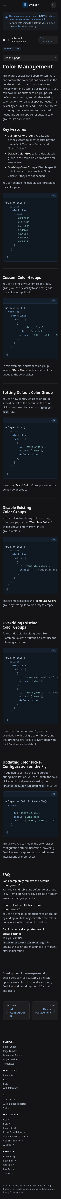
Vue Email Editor (13, 1140)
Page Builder (10, 1051)
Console (9, 1164)
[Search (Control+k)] (53, 5)
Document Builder (13, 1055)
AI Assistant (9, 1099)
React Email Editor (14, 1132)
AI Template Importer (14, 1103)
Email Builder (10, 1046)
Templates (8, 1063)
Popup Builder (11, 1059)
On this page (12, 58)
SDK (5, 1083)
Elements (8, 1075)
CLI (5, 1079)
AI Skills (8, 1144)
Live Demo (10, 1169)
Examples (9, 1160)
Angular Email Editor (15, 1136)
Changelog (9, 1156)
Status (8, 1173)
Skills (6, 1108)
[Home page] (4, 40)
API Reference (10, 1088)
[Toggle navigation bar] (5, 5)
